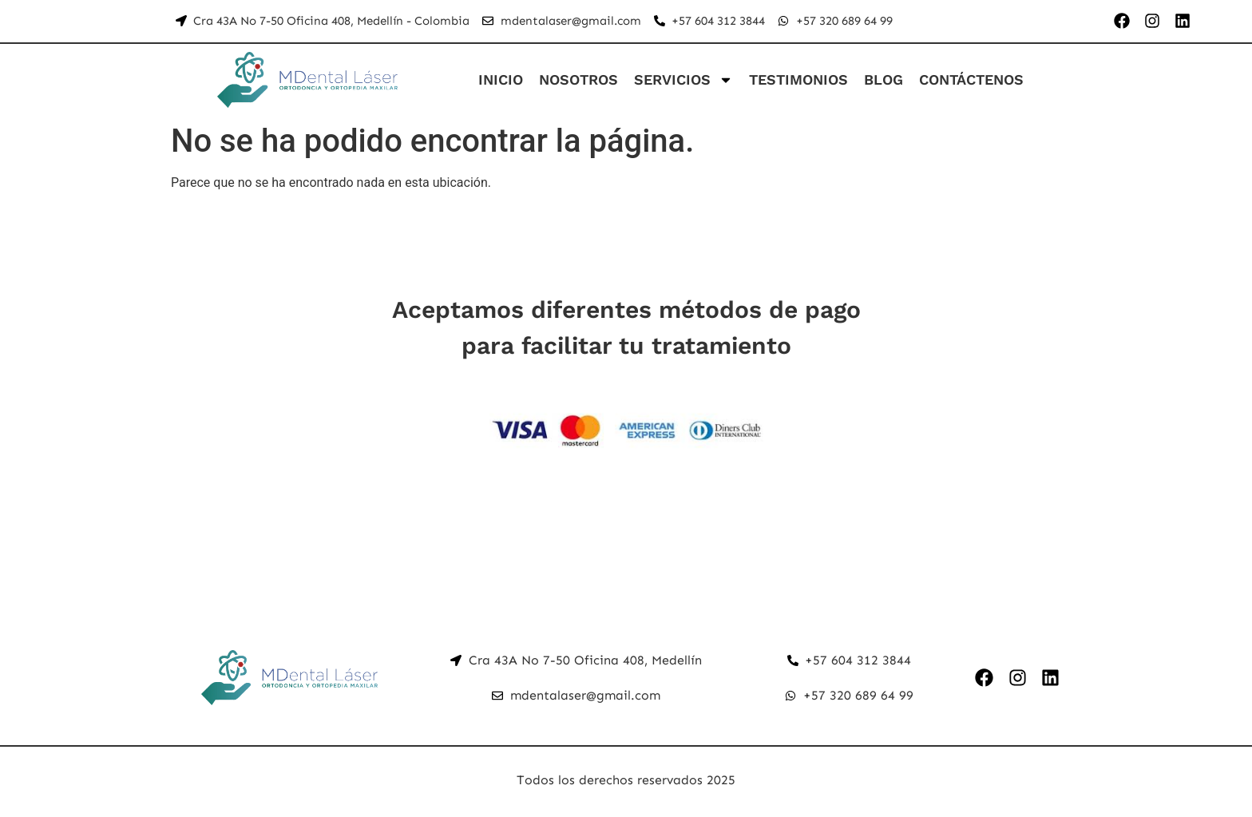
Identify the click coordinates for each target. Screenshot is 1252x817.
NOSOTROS (578, 79)
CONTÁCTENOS (971, 79)
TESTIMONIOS (798, 79)
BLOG (883, 79)
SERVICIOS (683, 80)
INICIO (500, 79)
